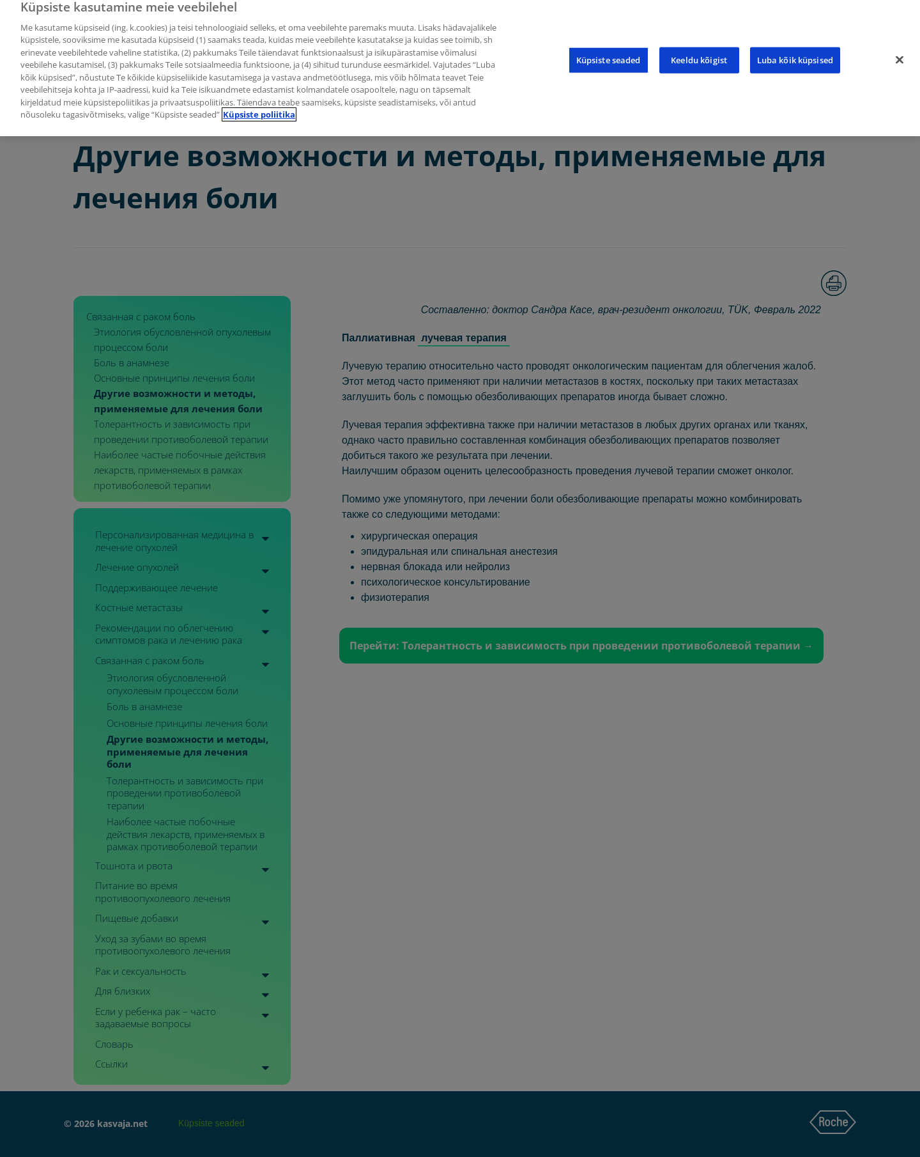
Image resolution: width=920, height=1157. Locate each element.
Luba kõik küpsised (795, 48)
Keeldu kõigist (699, 48)
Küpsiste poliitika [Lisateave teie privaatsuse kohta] (259, 103)
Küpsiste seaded (608, 48)
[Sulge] (899, 49)
